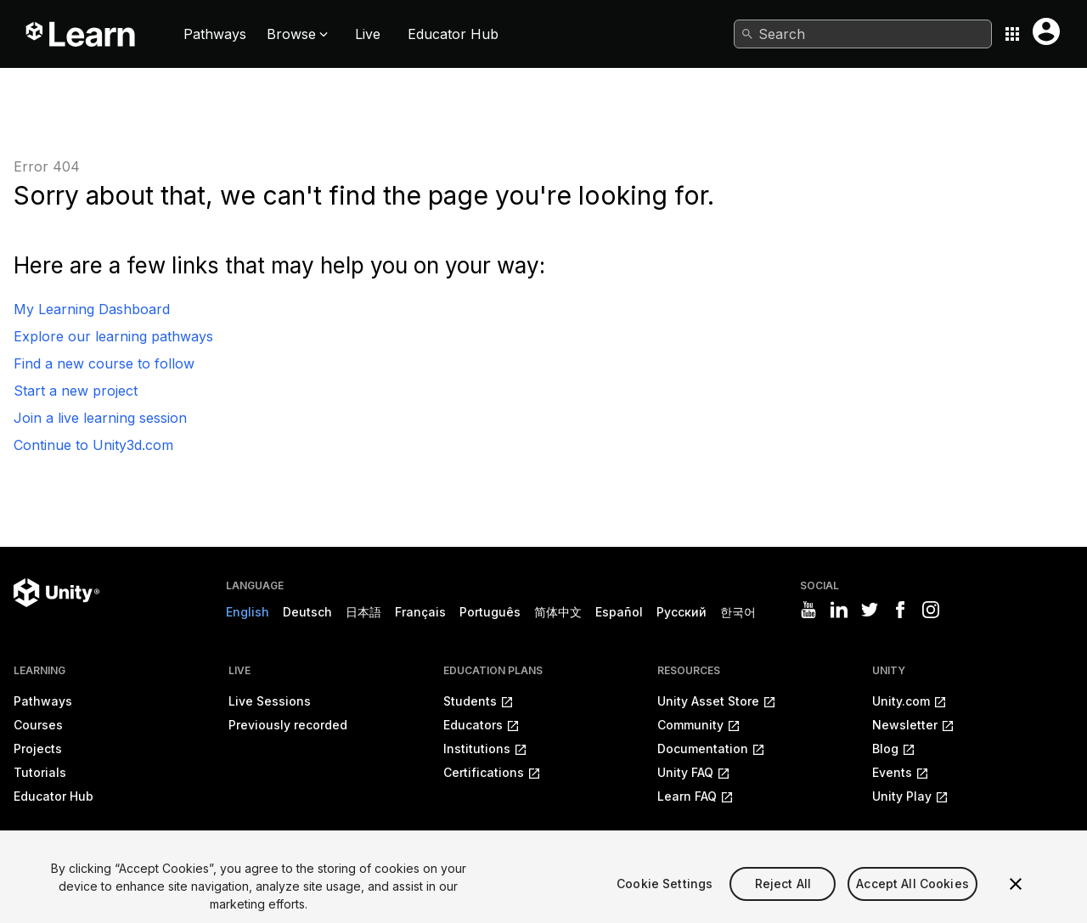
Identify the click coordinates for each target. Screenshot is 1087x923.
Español (619, 612)
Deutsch (307, 612)
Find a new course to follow (104, 363)
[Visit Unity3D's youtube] (808, 609)
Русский (681, 612)
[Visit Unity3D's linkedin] (839, 609)
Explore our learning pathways (113, 336)
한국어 (738, 612)
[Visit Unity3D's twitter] (869, 609)
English (247, 612)
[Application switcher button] (1012, 34)
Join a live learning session (100, 417)
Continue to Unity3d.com (93, 444)
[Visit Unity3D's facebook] (900, 609)
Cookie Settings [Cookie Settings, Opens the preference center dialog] (664, 893)
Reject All (783, 893)
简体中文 (558, 612)
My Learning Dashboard (92, 309)
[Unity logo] (56, 592)
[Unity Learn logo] (81, 34)
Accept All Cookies (912, 893)
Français (420, 612)
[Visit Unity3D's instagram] (930, 609)
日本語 (363, 612)
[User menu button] (1046, 31)
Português (490, 612)
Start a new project (76, 390)
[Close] (1015, 895)
